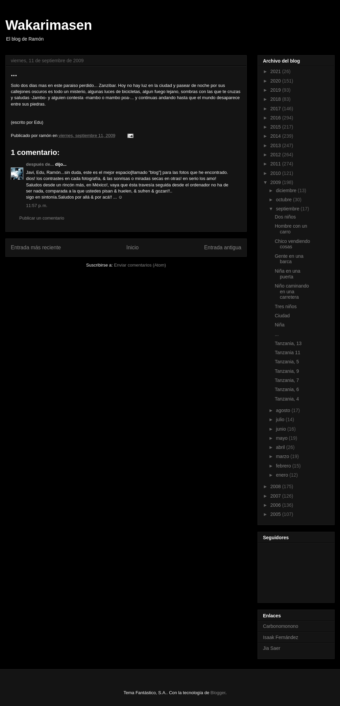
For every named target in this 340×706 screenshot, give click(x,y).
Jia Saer (271, 648)
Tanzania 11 (287, 352)
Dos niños (285, 217)
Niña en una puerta (287, 273)
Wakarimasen (48, 25)
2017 (276, 108)
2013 (276, 145)
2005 (276, 514)
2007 (276, 496)
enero (282, 475)
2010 (276, 173)
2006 (276, 505)
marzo (283, 456)
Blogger (218, 692)
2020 (276, 81)
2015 (276, 127)
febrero (284, 466)
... (277, 334)
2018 (276, 99)
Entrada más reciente (36, 247)
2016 (276, 117)
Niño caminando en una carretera (292, 291)
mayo (282, 438)
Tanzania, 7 (287, 380)
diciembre (287, 190)
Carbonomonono (280, 626)
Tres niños (286, 306)
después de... (40, 164)
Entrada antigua (222, 247)
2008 (276, 486)
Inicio (132, 247)
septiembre (288, 208)
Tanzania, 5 (287, 361)
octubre (284, 199)
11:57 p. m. (36, 205)
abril (281, 447)
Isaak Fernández (280, 637)
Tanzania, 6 (287, 389)
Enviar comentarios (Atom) (140, 265)
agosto (283, 410)
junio (281, 429)
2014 (276, 136)
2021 (276, 71)
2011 (276, 163)
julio (281, 419)
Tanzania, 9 (287, 371)
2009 (276, 182)
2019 (276, 90)
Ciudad (282, 315)
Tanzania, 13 (288, 343)
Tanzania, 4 (287, 399)
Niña (280, 324)
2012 (276, 154)
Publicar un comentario (41, 218)
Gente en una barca (289, 259)
